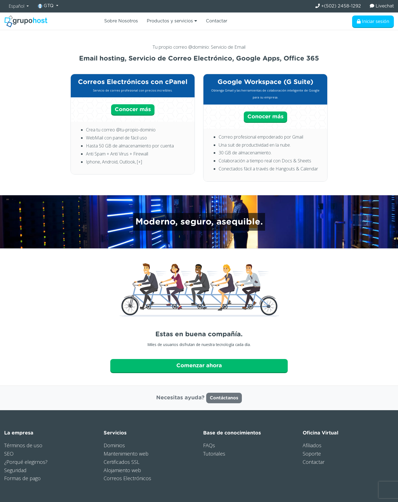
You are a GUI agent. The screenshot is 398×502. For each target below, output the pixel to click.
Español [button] (17, 6)
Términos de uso (23, 445)
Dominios (114, 445)
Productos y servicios (172, 21)
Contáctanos (224, 398)
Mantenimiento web (126, 453)
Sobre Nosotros (121, 21)
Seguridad (15, 470)
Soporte (312, 453)
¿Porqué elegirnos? (26, 462)
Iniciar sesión (373, 21)
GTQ (46, 6)
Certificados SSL (121, 462)
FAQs (209, 445)
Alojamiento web (122, 470)
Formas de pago (22, 478)
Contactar (216, 21)
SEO (9, 453)
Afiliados (312, 445)
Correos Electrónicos (127, 478)
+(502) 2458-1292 (338, 6)
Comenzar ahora (199, 365)
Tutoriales (214, 453)
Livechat (382, 6)
